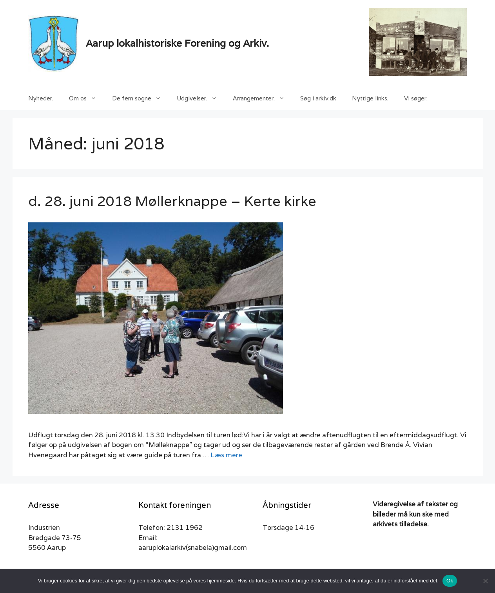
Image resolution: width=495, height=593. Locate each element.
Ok (449, 581)
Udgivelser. (201, 98)
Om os (86, 98)
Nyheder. (40, 98)
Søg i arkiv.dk (318, 98)
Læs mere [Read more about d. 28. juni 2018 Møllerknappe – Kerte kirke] (226, 455)
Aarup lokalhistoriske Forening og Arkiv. (177, 43)
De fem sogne (140, 98)
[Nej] (485, 581)
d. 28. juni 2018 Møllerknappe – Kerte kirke (172, 201)
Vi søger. (416, 98)
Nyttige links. (370, 98)
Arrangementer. (262, 98)
